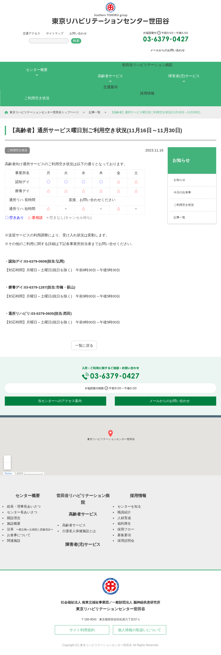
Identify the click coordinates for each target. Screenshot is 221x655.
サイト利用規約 (82, 630)
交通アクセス (31, 33)
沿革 (30, 529)
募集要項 (124, 535)
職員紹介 (124, 512)
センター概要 (27, 495)
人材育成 (124, 518)
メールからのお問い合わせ (167, 50)
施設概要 (13, 523)
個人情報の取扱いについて (139, 630)
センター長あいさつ (22, 512)
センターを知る (129, 506)
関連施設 (13, 540)
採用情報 (138, 495)
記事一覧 (94, 112)
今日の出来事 (182, 192)
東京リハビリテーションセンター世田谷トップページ (44, 112)
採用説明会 (125, 540)
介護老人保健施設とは (79, 531)
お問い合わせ (78, 33)
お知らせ (179, 180)
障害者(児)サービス (83, 544)
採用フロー (125, 529)
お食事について (19, 535)
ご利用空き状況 (184, 205)
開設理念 (13, 518)
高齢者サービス (83, 514)
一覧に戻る (84, 345)
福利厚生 (124, 523)
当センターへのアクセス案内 (60, 401)
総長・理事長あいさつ (24, 506)
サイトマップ (54, 33)
